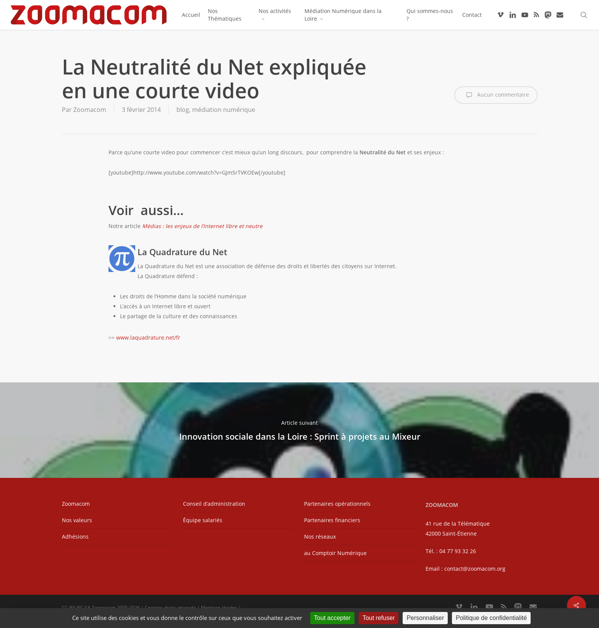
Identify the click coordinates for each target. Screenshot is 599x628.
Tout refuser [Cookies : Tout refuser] (379, 618)
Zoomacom (89, 109)
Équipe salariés (202, 520)
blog (182, 109)
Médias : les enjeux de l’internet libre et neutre (202, 226)
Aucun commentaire (496, 95)
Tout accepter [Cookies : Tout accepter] (332, 618)
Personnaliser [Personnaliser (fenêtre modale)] (425, 618)
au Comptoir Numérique (335, 553)
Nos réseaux (320, 536)
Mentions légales (219, 607)
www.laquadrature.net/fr (148, 337)
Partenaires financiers (332, 520)
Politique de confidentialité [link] (491, 618)
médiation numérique (223, 109)
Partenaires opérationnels (337, 503)
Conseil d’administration (214, 503)
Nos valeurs (77, 520)
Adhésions (75, 536)
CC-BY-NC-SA (76, 607)
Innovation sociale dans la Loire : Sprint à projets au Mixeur (299, 430)
